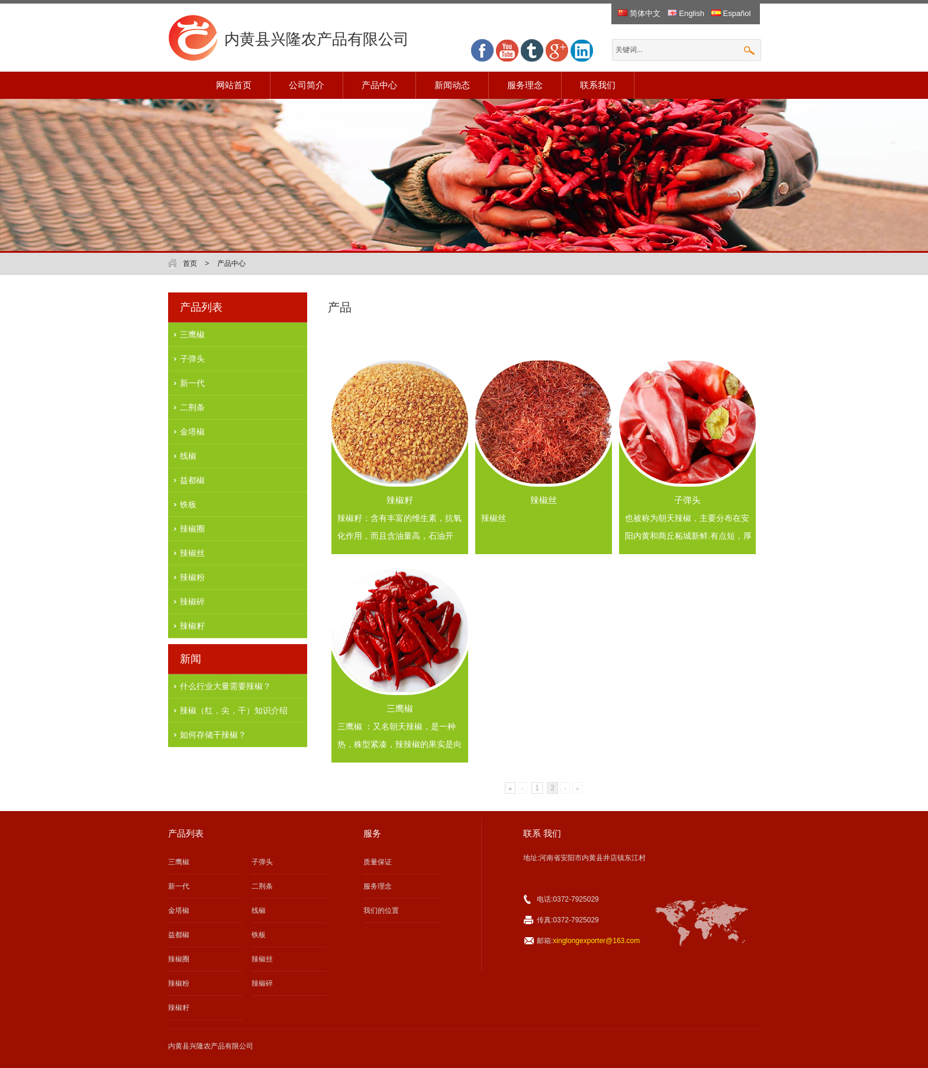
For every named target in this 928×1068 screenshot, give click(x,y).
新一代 (192, 383)
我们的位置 (381, 910)
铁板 (188, 504)
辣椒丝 (192, 553)
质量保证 (377, 862)
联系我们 (598, 85)
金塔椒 (192, 431)
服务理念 (525, 85)
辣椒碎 (192, 601)
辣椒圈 (192, 528)
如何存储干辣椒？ (213, 734)
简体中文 (639, 13)
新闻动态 (452, 85)
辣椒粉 (192, 577)
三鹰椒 (192, 334)
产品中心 (379, 85)
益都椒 (192, 480)
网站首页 (234, 85)
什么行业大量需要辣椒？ (225, 686)
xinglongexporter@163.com (596, 941)
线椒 (188, 456)
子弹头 (192, 358)
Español (731, 13)
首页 (190, 263)
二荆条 (192, 407)
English (686, 13)
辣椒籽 (192, 625)
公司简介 (306, 85)
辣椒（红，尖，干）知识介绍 (234, 710)
